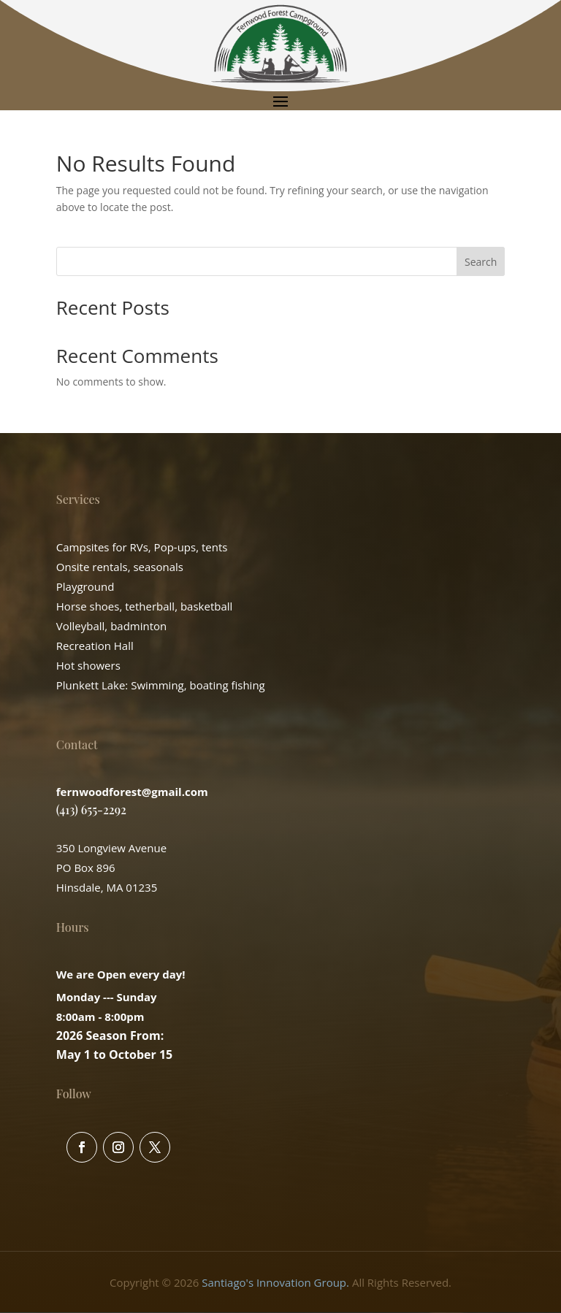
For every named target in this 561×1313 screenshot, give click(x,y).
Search (481, 262)
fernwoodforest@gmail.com (132, 791)
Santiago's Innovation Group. (275, 1282)
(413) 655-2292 (91, 809)
